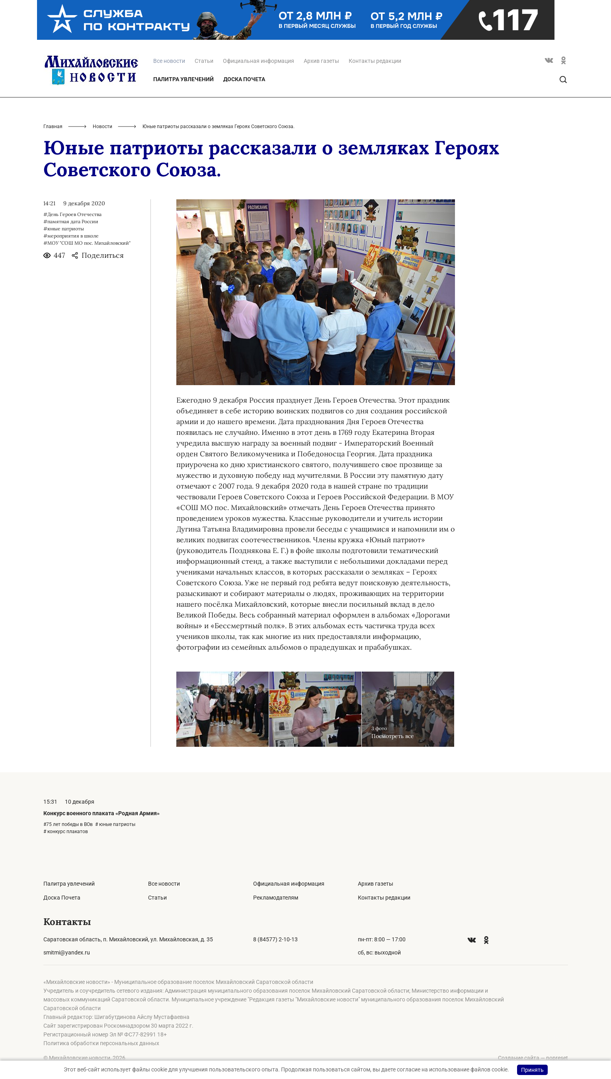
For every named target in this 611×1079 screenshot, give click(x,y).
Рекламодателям (275, 897)
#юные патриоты (63, 229)
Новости (102, 126)
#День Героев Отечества (72, 214)
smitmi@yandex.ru (66, 952)
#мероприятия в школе (71, 236)
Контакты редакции (375, 61)
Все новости (164, 883)
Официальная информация (258, 61)
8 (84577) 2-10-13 (275, 939)
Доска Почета (244, 79)
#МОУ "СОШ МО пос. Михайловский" (87, 243)
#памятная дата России (70, 221)
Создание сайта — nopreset (533, 1058)
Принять (532, 1070)
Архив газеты (321, 61)
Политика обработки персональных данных (101, 1043)
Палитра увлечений (183, 79)
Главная (52, 126)
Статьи (204, 61)
